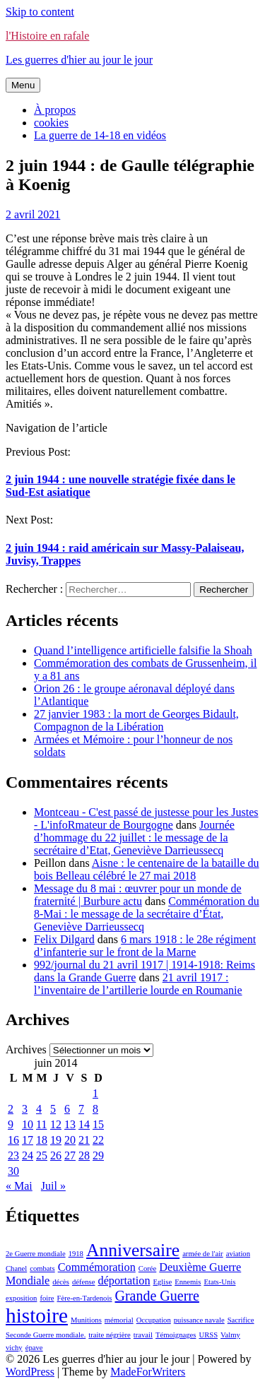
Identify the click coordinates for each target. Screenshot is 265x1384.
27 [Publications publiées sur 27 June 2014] (70, 1155)
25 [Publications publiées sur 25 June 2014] (41, 1155)
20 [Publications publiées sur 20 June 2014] (70, 1140)
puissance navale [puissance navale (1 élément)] (199, 1320)
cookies (51, 123)
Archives (26, 1049)
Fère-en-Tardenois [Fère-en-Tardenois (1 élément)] (84, 1298)
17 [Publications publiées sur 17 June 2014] (27, 1140)
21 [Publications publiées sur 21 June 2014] (84, 1140)
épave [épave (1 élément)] (34, 1348)
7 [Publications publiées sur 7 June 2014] (81, 1109)
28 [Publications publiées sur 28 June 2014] (84, 1155)
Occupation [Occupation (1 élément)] (153, 1320)
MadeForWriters (147, 1372)
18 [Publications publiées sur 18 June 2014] (41, 1140)
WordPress (30, 1372)
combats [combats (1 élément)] (42, 1268)
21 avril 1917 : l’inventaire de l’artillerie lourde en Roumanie (138, 983)
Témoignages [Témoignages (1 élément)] (175, 1335)
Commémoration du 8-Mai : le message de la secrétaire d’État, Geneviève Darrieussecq (146, 914)
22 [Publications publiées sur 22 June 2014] (98, 1140)
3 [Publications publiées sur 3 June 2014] (25, 1109)
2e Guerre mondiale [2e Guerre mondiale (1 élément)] (36, 1254)
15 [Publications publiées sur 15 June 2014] (98, 1124)
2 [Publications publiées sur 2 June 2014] (10, 1109)
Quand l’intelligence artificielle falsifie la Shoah (143, 650)
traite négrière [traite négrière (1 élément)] (109, 1335)
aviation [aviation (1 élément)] (238, 1254)
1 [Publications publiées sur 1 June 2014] (95, 1093)
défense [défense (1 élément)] (83, 1282)
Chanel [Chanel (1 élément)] (16, 1268)
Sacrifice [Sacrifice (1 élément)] (241, 1320)
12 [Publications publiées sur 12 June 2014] (55, 1124)
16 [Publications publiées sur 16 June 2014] (13, 1140)
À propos (55, 110)
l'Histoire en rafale (47, 36)
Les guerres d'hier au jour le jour (79, 60)
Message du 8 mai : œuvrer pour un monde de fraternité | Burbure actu (138, 894)
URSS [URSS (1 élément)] (208, 1335)
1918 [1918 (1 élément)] (76, 1254)
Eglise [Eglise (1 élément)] (162, 1282)
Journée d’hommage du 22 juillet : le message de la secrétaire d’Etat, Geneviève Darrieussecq (134, 837)
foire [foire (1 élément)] (47, 1298)
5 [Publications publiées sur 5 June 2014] (53, 1109)
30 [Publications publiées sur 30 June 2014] (13, 1171)
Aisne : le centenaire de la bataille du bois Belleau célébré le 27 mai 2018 (146, 869)
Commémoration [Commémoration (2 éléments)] (97, 1267)
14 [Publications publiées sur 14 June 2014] (84, 1124)
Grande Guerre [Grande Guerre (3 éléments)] (157, 1295)
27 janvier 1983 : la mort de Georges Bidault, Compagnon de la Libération (136, 720)
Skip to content (40, 12)
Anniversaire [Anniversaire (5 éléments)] (132, 1250)
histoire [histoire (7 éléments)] (37, 1315)
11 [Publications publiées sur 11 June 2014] (41, 1124)
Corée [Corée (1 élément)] (147, 1268)
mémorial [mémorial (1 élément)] (119, 1320)
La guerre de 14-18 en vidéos (100, 135)
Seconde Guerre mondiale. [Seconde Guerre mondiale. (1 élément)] (46, 1335)
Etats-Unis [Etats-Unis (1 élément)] (219, 1282)
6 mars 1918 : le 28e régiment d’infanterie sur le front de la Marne (145, 945)
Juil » (53, 1186)
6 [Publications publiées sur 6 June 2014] (67, 1109)
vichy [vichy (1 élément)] (14, 1348)
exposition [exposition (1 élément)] (21, 1298)
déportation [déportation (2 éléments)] (124, 1280)
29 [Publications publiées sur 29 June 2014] (98, 1155)
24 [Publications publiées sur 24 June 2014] (27, 1155)
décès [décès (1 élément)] (60, 1282)
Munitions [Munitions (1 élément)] (86, 1320)
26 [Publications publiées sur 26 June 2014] (55, 1155)
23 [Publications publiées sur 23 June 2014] (13, 1155)
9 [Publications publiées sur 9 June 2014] (10, 1124)
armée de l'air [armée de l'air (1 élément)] (202, 1254)
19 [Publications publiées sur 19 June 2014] (55, 1140)
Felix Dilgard (64, 939)
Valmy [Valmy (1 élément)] (230, 1335)
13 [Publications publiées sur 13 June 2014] (70, 1124)
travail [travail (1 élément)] (143, 1335)
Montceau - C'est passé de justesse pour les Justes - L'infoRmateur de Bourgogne (146, 818)
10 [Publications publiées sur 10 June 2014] (27, 1124)
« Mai (19, 1186)
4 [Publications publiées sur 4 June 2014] (39, 1109)
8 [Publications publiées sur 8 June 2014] (95, 1109)
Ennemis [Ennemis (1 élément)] (188, 1282)
